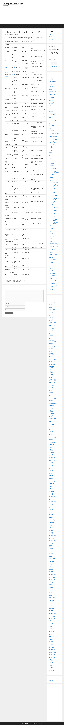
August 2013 (51, 542)
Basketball (52, 165)
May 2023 (51, 351)
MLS (52, 240)
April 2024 (51, 335)
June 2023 (51, 350)
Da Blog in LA (52, 89)
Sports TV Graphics (54, 246)
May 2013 (51, 546)
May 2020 (51, 410)
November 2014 (52, 517)
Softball (52, 241)
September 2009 (52, 618)
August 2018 (51, 444)
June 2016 (51, 486)
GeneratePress (39, 723)
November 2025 (52, 307)
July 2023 (51, 348)
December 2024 (52, 322)
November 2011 (52, 576)
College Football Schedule (10, 279)
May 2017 (51, 468)
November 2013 (52, 537)
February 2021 (52, 395)
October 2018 (52, 441)
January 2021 (51, 397)
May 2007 (51, 664)
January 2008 (51, 651)
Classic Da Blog (52, 83)
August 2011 (51, 581)
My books (51, 111)
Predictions (51, 149)
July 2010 (51, 602)
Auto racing (52, 158)
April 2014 (51, 529)
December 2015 (52, 496)
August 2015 (51, 502)
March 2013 (51, 550)
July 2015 (51, 504)
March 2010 (51, 608)
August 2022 (51, 366)
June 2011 (51, 584)
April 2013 (51, 548)
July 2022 (51, 367)
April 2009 (51, 626)
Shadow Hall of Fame (56, 209)
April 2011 (51, 587)
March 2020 (51, 413)
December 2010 (52, 594)
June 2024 (51, 332)
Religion (50, 150)
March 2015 (51, 511)
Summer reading (52, 259)
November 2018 (52, 439)
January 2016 (51, 494)
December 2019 (52, 418)
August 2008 (51, 639)
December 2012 (52, 555)
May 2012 (51, 566)
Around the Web (52, 81)
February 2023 (52, 356)
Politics (50, 128)
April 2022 (51, 372)
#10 (6, 76)
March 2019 (51, 432)
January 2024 (51, 340)
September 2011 (52, 579)
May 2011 (51, 585)
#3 (14, 54)
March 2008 (51, 647)
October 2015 (52, 499)
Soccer (51, 238)
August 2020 (51, 405)
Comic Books (51, 84)
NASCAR (53, 162)
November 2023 (52, 343)
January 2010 (51, 611)
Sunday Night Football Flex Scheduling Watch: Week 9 (15, 280)
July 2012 (51, 563)
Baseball (52, 163)
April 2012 (51, 568)
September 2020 (52, 403)
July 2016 (51, 485)
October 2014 (52, 519)
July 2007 (51, 660)
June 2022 (51, 369)
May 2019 (51, 429)
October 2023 (52, 345)
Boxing (51, 179)
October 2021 (52, 382)
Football (52, 180)
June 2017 (51, 467)
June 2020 (51, 408)
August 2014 (51, 522)
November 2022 (52, 361)
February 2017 (52, 473)
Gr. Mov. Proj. (51, 34)
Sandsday (54, 280)
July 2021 (51, 387)
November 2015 (52, 498)
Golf (51, 225)
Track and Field (53, 254)
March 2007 (51, 667)
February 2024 (52, 338)
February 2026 (52, 302)
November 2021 (52, 380)
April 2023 (51, 353)
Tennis (51, 252)
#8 (14, 71)
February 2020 (52, 415)
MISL (51, 230)
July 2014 (51, 524)
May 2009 (51, 624)
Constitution (53, 131)
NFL (52, 204)
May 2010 (51, 605)
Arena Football (53, 157)
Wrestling (51, 291)
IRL (52, 160)
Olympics (52, 236)
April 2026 (51, 301)
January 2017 (51, 475)
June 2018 (51, 447)
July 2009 (51, 621)
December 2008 (52, 633)
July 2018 (51, 446)
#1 (5, 47)
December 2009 (52, 613)
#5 (5, 60)
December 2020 (52, 398)
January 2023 (51, 358)
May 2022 (51, 371)
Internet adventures (53, 94)
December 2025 (52, 306)
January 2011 (51, 592)
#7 (14, 67)
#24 (6, 117)
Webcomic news (53, 278)
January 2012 (51, 572)
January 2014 (51, 533)
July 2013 (51, 543)
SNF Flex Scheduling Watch (25, 26)
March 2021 (51, 393)
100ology (51, 78)
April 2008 (51, 646)
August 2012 (51, 561)
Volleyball (52, 256)
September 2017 (52, 462)
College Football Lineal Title (56, 185)
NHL (51, 235)
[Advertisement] (32, 16)
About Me (51, 79)
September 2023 (52, 346)
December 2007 (52, 652)
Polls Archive (51, 68)
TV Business (51, 262)
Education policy (53, 136)
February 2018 (52, 454)
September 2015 (52, 501)
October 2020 (52, 402)
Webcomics (16, 26)
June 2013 (51, 545)
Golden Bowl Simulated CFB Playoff (56, 198)
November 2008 (52, 634)
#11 (6, 67)
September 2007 (52, 657)
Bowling (52, 177)
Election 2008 (53, 138)
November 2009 (52, 615)
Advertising (52, 275)
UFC (52, 233)
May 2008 (51, 644)
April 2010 (51, 607)
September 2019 (52, 423)
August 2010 (51, 600)
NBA (53, 174)
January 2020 (51, 416)
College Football (55, 182)
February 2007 (52, 668)
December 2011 (52, 574)
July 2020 (51, 406)
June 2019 (51, 428)
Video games (51, 270)
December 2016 (52, 476)
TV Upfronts (52, 268)
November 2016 (52, 478)
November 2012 (52, 556)
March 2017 (51, 472)
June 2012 (51, 564)
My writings (51, 123)
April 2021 (51, 392)
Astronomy (52, 153)
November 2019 (52, 419)
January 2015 (51, 514)
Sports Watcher (53, 251)
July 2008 (51, 641)
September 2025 (52, 310)
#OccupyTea (53, 130)
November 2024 (52, 323)
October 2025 (52, 309)
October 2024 (52, 325)
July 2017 (51, 465)
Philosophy (51, 125)
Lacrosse (52, 228)
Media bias (51, 100)
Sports (10, 26)
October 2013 (52, 538)
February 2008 (52, 649)
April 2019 (51, 431)
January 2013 (51, 553)
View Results (54, 66)
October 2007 (52, 655)
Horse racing (53, 226)
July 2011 (51, 582)
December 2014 (52, 516)
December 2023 (52, 341)
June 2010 (51, 603)
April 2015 (51, 509)
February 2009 (52, 629)
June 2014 (51, 525)
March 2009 (51, 628)
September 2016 (52, 481)
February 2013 (52, 551)
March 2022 (51, 374)
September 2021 (52, 384)
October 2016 (52, 480)
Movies (50, 105)
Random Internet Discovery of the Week (13, 281)
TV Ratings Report (54, 264)
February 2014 (52, 532)
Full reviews (52, 283)
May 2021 (51, 390)
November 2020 (52, 400)
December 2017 (52, 457)
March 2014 (51, 530)
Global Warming (52, 91)
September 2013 (52, 540)
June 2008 (51, 642)
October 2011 (52, 577)
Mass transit (51, 99)
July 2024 (51, 330)
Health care (52, 144)
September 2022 (52, 364)
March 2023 (51, 354)
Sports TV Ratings (55, 244)
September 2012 (52, 559)
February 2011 (52, 590)
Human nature (53, 127)
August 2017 (51, 463)
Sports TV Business (54, 243)
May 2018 (51, 449)
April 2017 (51, 470)
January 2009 (51, 631)
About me (5, 26)
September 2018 (52, 442)
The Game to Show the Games (38, 26)
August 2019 (51, 424)
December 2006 (52, 672)
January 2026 (51, 304)
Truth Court (51, 260)
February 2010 (52, 610)
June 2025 (51, 314)
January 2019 (51, 436)
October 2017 (52, 460)
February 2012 (52, 571)
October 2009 (52, 616)
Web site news (52, 273)
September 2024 (52, 327)
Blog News (52, 276)
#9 (14, 74)
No (50, 58)
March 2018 (51, 452)
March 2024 (51, 337)
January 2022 (51, 377)
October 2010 (52, 597)
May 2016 (51, 488)
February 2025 (52, 319)
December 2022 (52, 359)
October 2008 (52, 636)
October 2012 (52, 558)
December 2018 (52, 437)
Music (50, 109)
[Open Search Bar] (60, 26)
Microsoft (52, 88)
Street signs (51, 257)
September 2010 (52, 598)
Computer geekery (53, 86)
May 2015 (51, 507)
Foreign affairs (53, 142)
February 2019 (52, 434)
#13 (15, 84)
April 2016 (51, 489)
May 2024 (51, 333)
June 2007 (51, 662)
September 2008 (52, 638)
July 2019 (51, 426)
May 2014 (51, 527)
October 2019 (52, 421)
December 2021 (52, 379)
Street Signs (51, 38)
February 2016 (52, 493)
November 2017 (52, 459)
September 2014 (52, 520)
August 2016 (51, 483)
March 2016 (51, 491)
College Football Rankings (55, 190)
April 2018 (51, 450)
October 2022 (52, 363)
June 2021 (51, 389)
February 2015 (52, 512)
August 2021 (51, 385)
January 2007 (51, 670)
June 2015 (51, 506)
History (50, 92)
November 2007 (52, 654)
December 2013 (52, 535)
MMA (51, 231)
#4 (14, 57)
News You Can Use (54, 119)
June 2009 (51, 623)
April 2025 (51, 317)
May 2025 (51, 315)
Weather (51, 272)
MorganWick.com (12, 3)
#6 (14, 63)
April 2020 (51, 411)
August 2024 (51, 328)
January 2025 (51, 320)
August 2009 (51, 620)
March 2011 (51, 589)
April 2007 (51, 665)
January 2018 (51, 455)
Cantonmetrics (49, 26)
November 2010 (52, 595)
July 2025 (51, 312)
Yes (50, 56)
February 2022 (52, 376)
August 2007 (51, 659)
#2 (5, 51)
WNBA (53, 175)
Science (50, 152)
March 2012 (51, 569)
